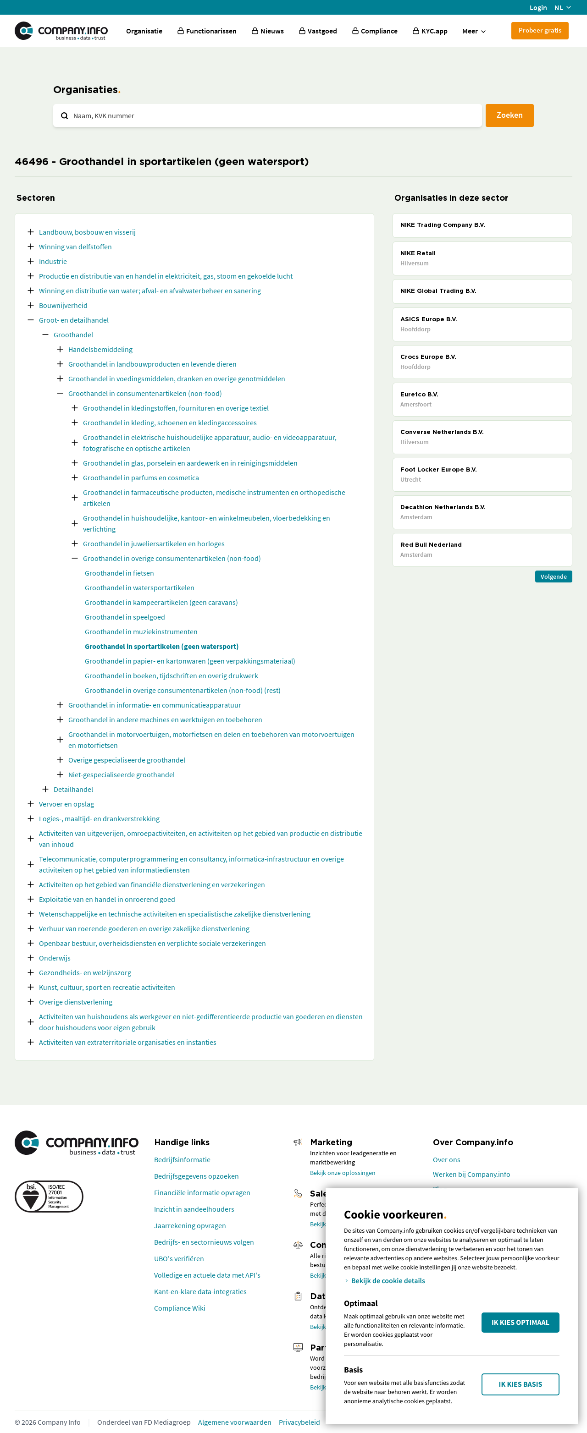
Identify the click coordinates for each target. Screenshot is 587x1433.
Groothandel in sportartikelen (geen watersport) (162, 646)
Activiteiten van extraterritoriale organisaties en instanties (127, 1042)
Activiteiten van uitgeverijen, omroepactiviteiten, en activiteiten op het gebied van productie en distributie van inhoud (200, 839)
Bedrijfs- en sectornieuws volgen (204, 1241)
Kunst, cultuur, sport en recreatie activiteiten (107, 987)
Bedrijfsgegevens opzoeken (196, 1175)
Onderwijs (55, 957)
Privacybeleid (299, 1422)
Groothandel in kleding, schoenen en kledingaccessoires (170, 422)
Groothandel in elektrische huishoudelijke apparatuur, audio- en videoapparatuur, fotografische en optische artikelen (210, 443)
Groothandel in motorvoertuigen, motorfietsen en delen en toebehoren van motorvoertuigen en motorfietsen (211, 740)
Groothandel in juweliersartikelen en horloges (154, 543)
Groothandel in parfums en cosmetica (141, 477)
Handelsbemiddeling (100, 349)
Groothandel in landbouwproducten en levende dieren (152, 363)
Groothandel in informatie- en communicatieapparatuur (154, 704)
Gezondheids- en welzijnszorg (85, 972)
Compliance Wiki (179, 1307)
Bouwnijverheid (63, 305)
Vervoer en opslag (66, 803)
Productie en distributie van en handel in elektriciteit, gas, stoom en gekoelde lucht (166, 275)
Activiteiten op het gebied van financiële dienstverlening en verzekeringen (152, 884)
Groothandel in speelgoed (125, 616)
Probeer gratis (540, 30)
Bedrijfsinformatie (182, 1159)
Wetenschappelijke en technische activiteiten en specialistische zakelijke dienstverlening (174, 913)
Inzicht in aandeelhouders (194, 1208)
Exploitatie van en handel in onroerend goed (107, 899)
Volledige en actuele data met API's (207, 1274)
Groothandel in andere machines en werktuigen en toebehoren (165, 719)
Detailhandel (73, 789)
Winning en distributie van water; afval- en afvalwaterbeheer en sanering (150, 290)
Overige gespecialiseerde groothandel (126, 759)
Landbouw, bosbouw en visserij (87, 231)
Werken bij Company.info (471, 1174)
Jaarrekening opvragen (190, 1225)
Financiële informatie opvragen (202, 1192)
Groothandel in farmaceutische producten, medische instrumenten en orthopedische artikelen (214, 498)
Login (538, 7)
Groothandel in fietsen (119, 572)
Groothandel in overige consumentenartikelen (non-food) (172, 558)
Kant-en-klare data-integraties (200, 1291)
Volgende (554, 576)
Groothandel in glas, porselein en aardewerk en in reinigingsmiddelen (190, 462)
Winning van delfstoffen (75, 246)
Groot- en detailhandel (74, 319)
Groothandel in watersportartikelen (139, 587)
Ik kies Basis (521, 1384)
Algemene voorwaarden (234, 1422)
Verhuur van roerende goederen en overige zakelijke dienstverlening (144, 928)
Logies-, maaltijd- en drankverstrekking (99, 818)
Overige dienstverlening (75, 1001)
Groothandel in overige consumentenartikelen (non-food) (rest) (183, 690)
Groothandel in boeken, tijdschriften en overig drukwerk (171, 675)
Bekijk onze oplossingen (343, 1173)
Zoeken (510, 115)
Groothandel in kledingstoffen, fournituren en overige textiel (176, 407)
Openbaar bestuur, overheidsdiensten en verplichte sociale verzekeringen (152, 943)
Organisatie (144, 30)
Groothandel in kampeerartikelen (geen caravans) (161, 602)
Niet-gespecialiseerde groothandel (121, 774)
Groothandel (73, 334)
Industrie (53, 261)
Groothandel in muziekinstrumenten (141, 631)
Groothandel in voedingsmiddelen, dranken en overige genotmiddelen (176, 378)
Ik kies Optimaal (520, 1322)
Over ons (446, 1159)
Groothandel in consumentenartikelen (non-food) (145, 393)
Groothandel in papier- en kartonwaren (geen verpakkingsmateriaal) (190, 660)
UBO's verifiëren (179, 1258)
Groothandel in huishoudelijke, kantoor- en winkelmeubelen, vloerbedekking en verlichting (206, 523)
